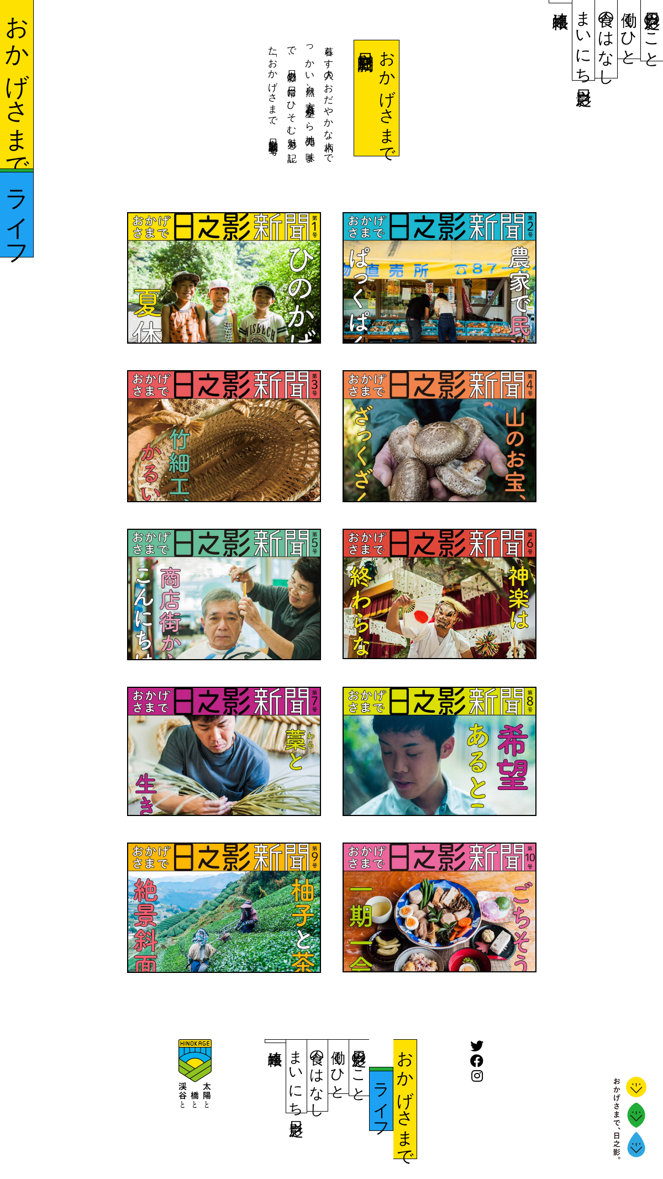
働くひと (629, 29)
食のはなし (606, 39)
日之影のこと (652, 30)
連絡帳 (561, 1)
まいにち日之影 (583, 40)
